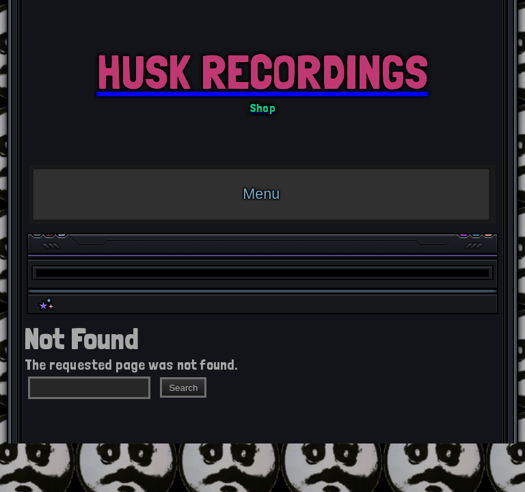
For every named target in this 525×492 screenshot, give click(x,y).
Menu (261, 193)
